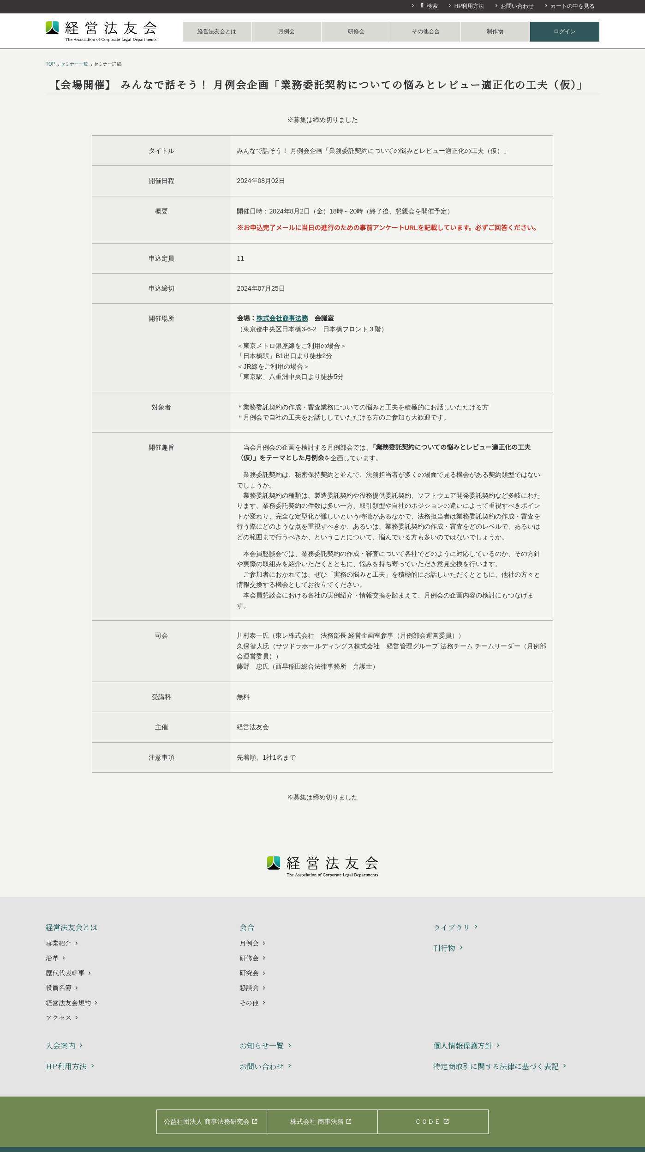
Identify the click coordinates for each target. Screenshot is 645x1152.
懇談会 (253, 987)
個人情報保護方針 (467, 1046)
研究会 (253, 973)
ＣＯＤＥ (432, 1121)
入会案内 (65, 1046)
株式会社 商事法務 (321, 1121)
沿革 (56, 958)
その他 (253, 1003)
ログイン (565, 31)
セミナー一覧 (74, 64)
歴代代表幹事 (69, 973)
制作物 (495, 31)
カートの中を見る (569, 6)
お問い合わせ (514, 6)
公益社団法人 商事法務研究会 (211, 1121)
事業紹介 (63, 943)
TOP (50, 64)
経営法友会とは (216, 31)
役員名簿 (63, 987)
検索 (424, 5)
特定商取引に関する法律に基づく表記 (500, 1067)
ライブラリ (456, 928)
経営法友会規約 (72, 1003)
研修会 (356, 31)
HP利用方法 (465, 6)
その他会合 (426, 31)
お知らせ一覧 (266, 1046)
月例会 (286, 31)
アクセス (63, 1017)
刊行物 (449, 948)
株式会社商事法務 (282, 318)
